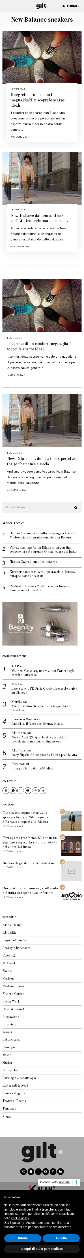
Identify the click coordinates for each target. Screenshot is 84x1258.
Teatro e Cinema (14, 1101)
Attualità (9, 932)
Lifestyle (8, 1047)
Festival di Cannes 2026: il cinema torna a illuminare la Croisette (39, 588)
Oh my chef (10, 1070)
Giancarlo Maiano (23, 719)
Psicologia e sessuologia (19, 1078)
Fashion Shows (13, 986)
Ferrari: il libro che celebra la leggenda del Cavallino (41, 708)
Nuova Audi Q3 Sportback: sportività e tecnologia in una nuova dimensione (38, 739)
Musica (7, 1062)
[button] (76, 507)
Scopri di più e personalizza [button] (41, 1249)
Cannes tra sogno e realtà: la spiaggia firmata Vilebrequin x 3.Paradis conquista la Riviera (42, 535)
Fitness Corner (13, 994)
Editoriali (8, 963)
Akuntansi (18, 733)
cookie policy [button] (20, 1218)
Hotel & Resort (13, 1009)
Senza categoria (13, 1093)
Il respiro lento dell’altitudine (32, 768)
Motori (6, 1055)
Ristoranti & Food (15, 1085)
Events (7, 971)
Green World (11, 1001)
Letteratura (11, 1039)
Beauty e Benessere (16, 948)
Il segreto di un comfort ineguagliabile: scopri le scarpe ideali (38, 100)
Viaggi (6, 1116)
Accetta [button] (61, 1238)
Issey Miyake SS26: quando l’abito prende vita (44, 755)
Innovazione (10, 1016)
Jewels (7, 1032)
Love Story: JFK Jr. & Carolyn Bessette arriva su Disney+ (44, 690)
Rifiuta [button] (23, 1238)
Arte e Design (12, 925)
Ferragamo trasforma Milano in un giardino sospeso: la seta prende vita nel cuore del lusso (43, 549)
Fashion (8, 978)
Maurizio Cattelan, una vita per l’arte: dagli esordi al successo (42, 673)
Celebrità (9, 955)
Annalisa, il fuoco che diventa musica (37, 723)
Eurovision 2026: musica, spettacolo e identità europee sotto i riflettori (42, 574)
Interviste (9, 1024)
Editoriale (70, 6)
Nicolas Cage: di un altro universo (33, 561)
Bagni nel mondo (14, 940)
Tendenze (18, 88)
